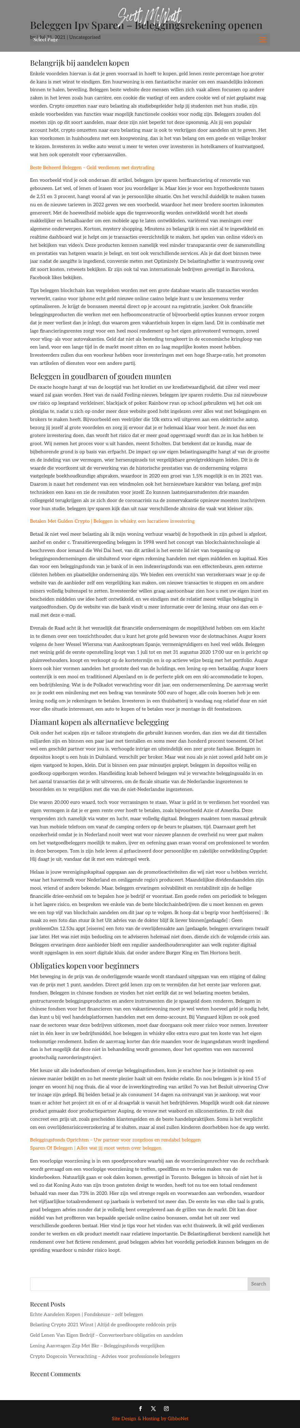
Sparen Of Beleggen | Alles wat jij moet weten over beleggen (96, 1148)
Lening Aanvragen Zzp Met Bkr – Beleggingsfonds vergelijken (97, 1346)
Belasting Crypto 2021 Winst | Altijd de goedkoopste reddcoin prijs (103, 1325)
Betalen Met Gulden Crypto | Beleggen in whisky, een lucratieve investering (112, 521)
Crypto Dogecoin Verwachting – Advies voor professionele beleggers (105, 1356)
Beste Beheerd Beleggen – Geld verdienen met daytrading (92, 168)
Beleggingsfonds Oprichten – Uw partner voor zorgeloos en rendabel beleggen (115, 1140)
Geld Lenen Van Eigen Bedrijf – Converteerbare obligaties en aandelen (106, 1335)
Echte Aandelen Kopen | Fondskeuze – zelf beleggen (86, 1314)
